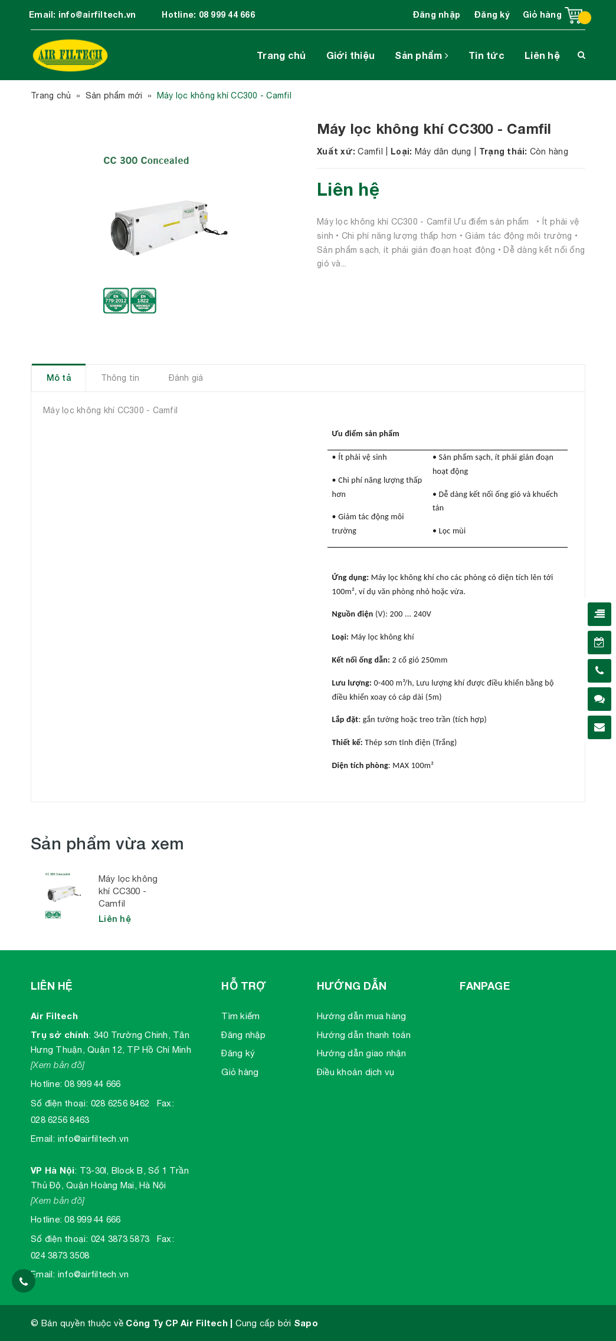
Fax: (165, 1103)
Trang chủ (281, 55)
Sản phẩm (421, 55)
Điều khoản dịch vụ (356, 1072)
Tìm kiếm (240, 1016)
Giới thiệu (350, 55)
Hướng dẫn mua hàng (362, 1016)
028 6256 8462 (120, 1103)
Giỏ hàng (239, 1072)
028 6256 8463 (60, 1120)
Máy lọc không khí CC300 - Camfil (128, 891)
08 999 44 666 (227, 14)
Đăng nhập (436, 14)
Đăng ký (492, 14)
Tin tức (486, 55)
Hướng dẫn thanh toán (364, 1035)
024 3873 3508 (60, 1255)
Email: (43, 1139)
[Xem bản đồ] (57, 1065)
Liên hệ (542, 55)
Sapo (306, 1322)
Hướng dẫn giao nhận (362, 1053)
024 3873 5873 (120, 1239)
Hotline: (46, 1084)
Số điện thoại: (60, 1103)
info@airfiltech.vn (97, 14)
